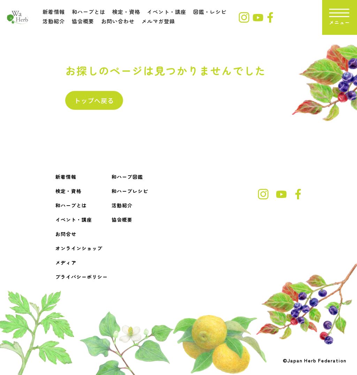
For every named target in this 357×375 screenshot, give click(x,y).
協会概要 (83, 21)
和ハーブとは (88, 11)
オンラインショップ (78, 248)
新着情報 (54, 11)
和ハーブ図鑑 (127, 176)
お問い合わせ (118, 21)
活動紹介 (54, 21)
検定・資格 (126, 11)
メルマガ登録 (158, 21)
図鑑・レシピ (210, 11)
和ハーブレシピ (130, 191)
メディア (65, 262)
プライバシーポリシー (81, 276)
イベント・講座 (166, 11)
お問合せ (65, 233)
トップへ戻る (94, 100)
